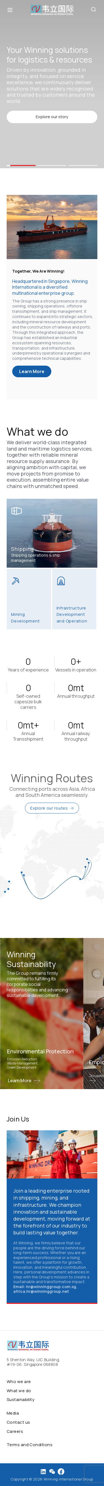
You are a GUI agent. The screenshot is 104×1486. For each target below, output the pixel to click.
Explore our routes (52, 808)
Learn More (31, 371)
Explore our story (52, 117)
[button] (21, 165)
